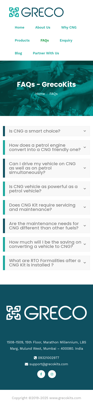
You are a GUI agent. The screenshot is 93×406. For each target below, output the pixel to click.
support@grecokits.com (48, 364)
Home (19, 27)
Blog (18, 53)
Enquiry (66, 40)
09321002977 (48, 358)
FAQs (45, 40)
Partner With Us (46, 53)
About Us (42, 27)
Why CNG (69, 27)
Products (22, 40)
